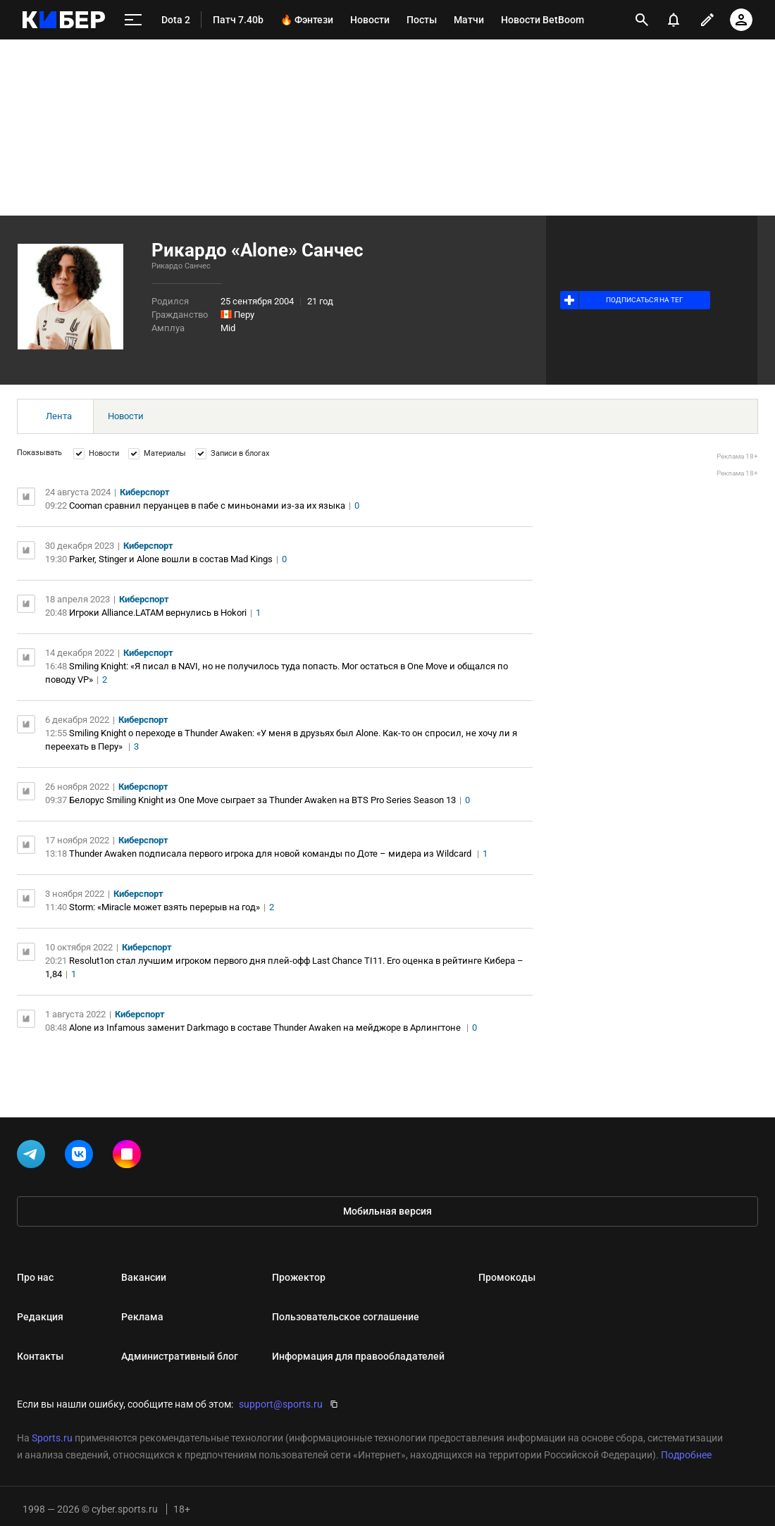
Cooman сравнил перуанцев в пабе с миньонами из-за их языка (207, 505)
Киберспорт (145, 492)
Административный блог (179, 1356)
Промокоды (506, 1277)
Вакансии (143, 1277)
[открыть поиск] (642, 20)
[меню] (133, 20)
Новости (126, 416)
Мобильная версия (387, 1211)
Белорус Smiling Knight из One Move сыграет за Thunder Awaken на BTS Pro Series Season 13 (262, 800)
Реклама (142, 1316)
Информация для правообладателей (358, 1356)
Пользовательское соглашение (345, 1316)
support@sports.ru (281, 1404)
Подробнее (686, 1454)
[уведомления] (673, 20)
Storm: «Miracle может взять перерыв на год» (164, 907)
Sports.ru (52, 1438)
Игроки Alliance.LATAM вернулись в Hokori (158, 612)
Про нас (35, 1277)
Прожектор (299, 1277)
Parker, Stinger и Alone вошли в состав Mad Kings (171, 559)
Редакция (40, 1316)
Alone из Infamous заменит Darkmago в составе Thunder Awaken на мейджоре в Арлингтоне (266, 1027)
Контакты (40, 1356)
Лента (59, 416)
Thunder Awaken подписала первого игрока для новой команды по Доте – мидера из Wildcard (271, 853)
